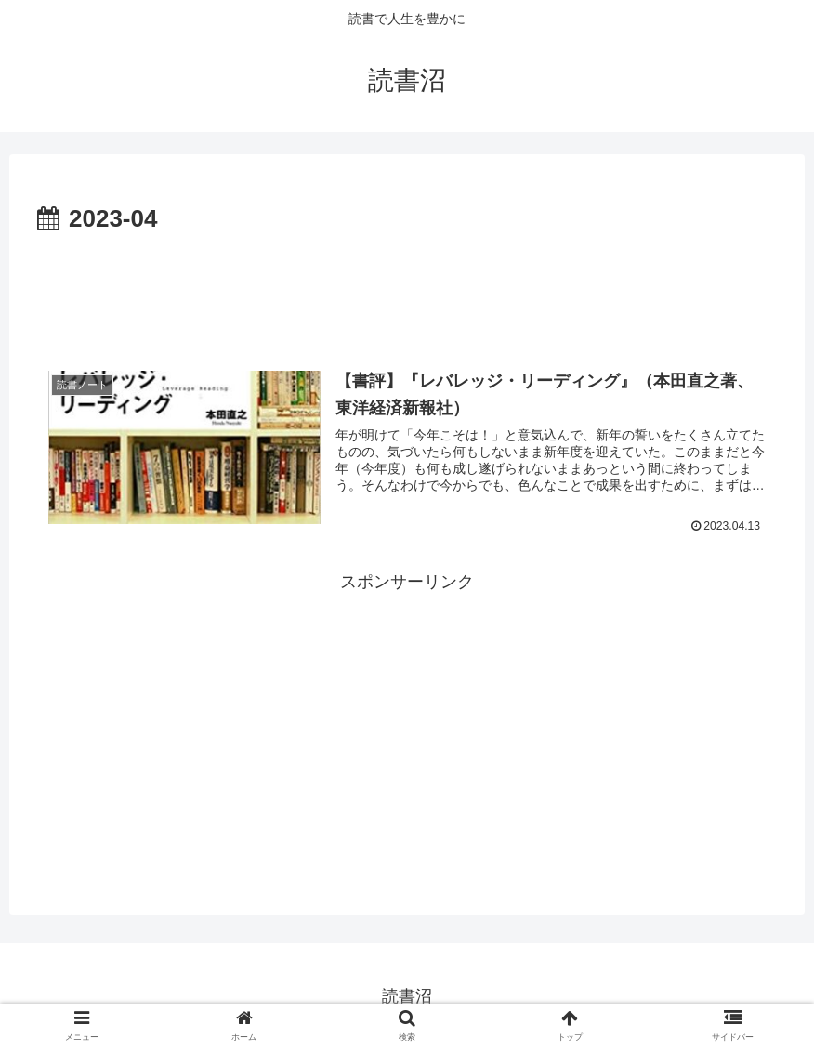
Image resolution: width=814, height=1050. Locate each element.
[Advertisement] (407, 292)
